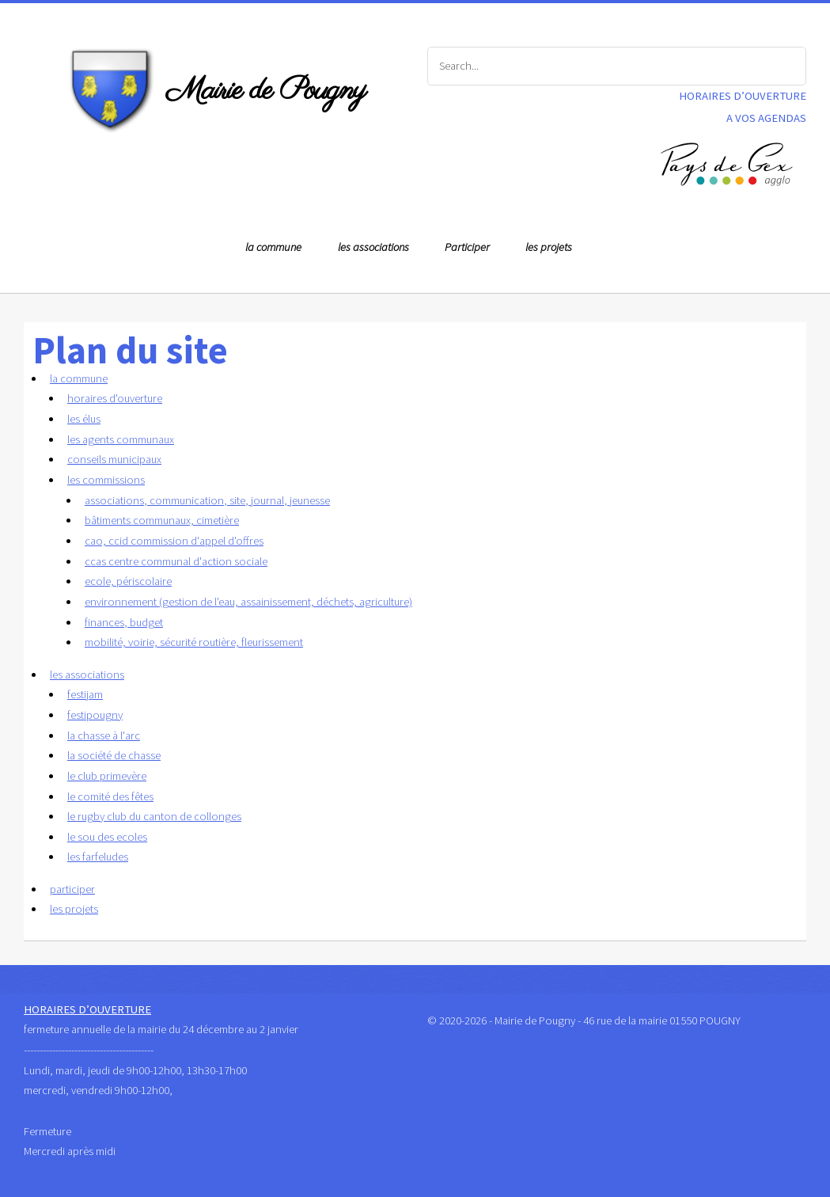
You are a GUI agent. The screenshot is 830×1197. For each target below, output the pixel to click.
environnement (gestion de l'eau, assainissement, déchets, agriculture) (248, 602)
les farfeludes (97, 856)
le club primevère (106, 776)
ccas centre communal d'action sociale (176, 561)
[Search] (617, 66)
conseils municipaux (114, 459)
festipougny (95, 715)
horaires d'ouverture (114, 398)
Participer (467, 247)
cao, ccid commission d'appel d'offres (174, 541)
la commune (273, 247)
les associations (373, 247)
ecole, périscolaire (128, 581)
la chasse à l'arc (103, 735)
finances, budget (124, 622)
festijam (85, 694)
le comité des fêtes (110, 796)
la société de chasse (114, 755)
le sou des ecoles (107, 837)
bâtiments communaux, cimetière (162, 520)
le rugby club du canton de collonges (154, 816)
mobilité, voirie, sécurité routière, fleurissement (194, 642)
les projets (548, 247)
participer (72, 889)
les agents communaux (120, 439)
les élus (83, 419)
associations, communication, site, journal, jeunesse (207, 500)
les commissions (106, 480)
